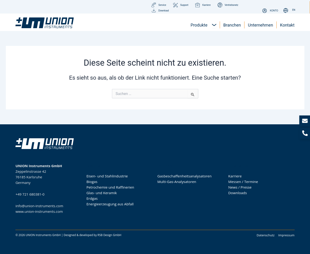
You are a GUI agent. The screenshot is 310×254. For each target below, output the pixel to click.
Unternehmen (239, 165)
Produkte (164, 165)
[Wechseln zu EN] (294, 10)
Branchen (93, 165)
